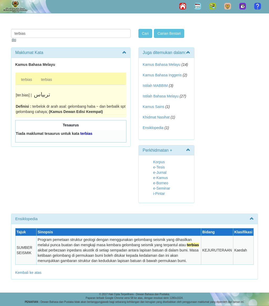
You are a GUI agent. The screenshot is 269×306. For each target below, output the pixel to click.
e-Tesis (159, 167)
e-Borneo (160, 183)
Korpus (159, 162)
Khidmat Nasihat (156, 117)
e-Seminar (161, 188)
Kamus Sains (153, 107)
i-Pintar (159, 193)
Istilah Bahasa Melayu (161, 96)
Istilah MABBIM (155, 85)
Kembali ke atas (28, 272)
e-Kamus (160, 178)
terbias (26, 79)
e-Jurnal (160, 172)
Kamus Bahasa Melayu (162, 64)
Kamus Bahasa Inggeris (162, 75)
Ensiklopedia (153, 128)
